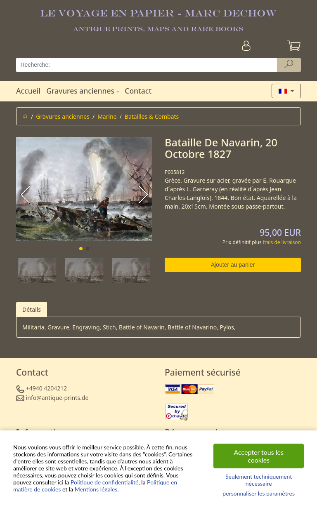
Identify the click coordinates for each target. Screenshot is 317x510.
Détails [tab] (31, 309)
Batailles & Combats (152, 116)
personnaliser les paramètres (258, 493)
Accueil (28, 91)
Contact (138, 91)
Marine (107, 116)
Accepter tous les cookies (259, 456)
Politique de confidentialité (104, 482)
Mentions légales (96, 489)
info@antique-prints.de (57, 398)
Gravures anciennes (84, 91)
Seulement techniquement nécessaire (258, 480)
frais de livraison (282, 242)
